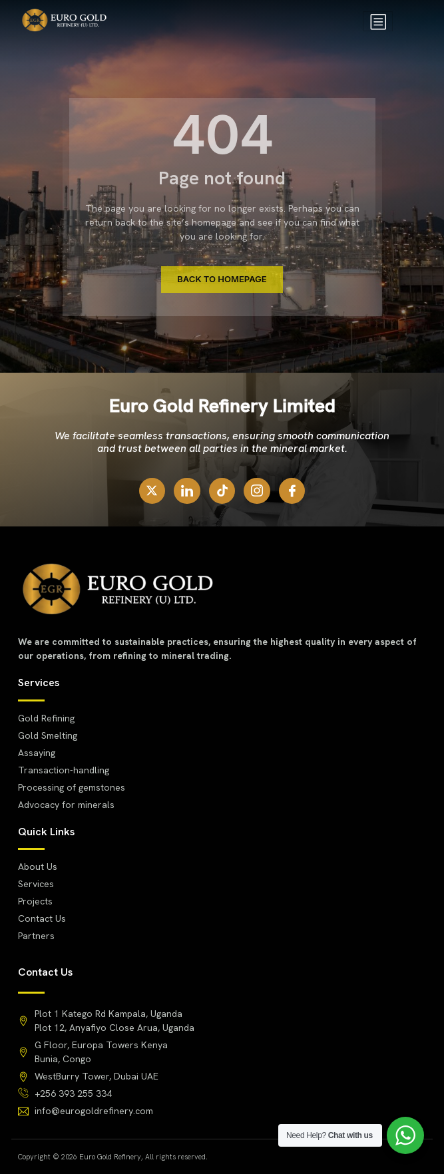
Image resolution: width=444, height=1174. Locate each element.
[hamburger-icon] (378, 21)
